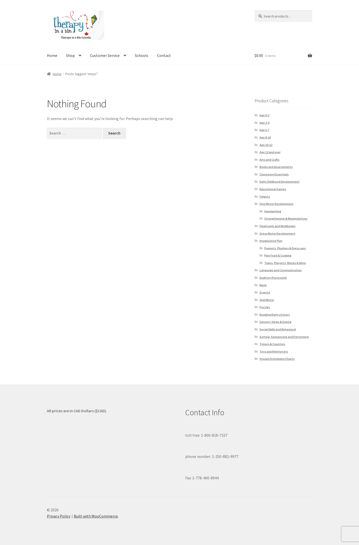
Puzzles (265, 307)
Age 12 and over (270, 152)
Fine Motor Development (276, 204)
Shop (70, 55)
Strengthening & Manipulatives (285, 218)
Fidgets (265, 196)
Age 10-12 (266, 145)
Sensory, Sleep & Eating (275, 322)
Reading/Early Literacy (275, 314)
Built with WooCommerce (96, 516)
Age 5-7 (264, 130)
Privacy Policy (58, 516)
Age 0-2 (264, 115)
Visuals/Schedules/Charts (277, 359)
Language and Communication (281, 270)
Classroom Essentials (274, 174)
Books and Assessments (276, 167)
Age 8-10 (265, 137)
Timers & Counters (272, 344)
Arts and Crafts (269, 159)
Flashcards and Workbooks (277, 226)
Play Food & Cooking (277, 255)
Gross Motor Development (277, 233)
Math (263, 285)
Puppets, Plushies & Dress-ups (285, 248)
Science (265, 292)
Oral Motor (267, 300)
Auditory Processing (273, 277)
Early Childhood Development (280, 181)
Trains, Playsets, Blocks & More (285, 263)
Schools (141, 55)
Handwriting (272, 211)
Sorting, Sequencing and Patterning (284, 337)
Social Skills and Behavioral (278, 329)
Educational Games (273, 189)
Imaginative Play (271, 241)
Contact (164, 55)
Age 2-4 (264, 123)
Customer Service (105, 55)
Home (52, 55)
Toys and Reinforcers (274, 351)
